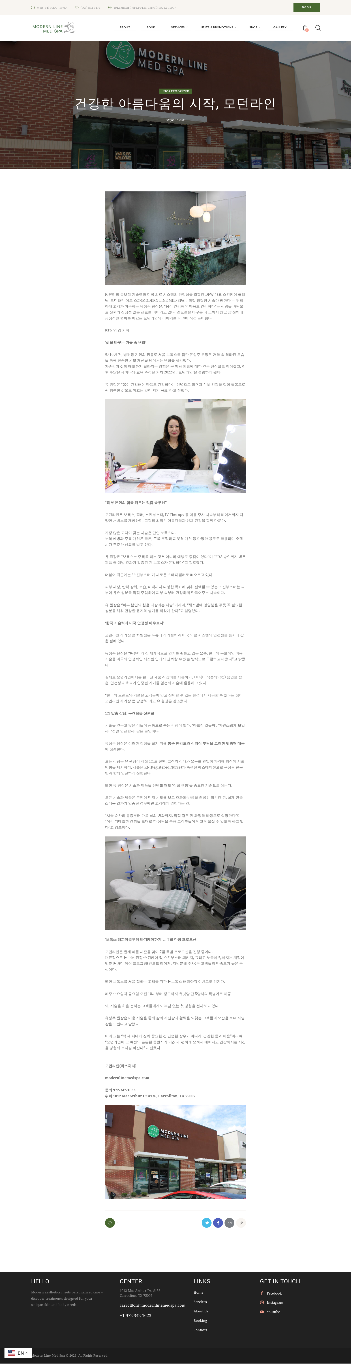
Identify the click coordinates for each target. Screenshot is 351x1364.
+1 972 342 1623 (135, 1316)
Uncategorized (175, 91)
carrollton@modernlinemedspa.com (152, 1305)
